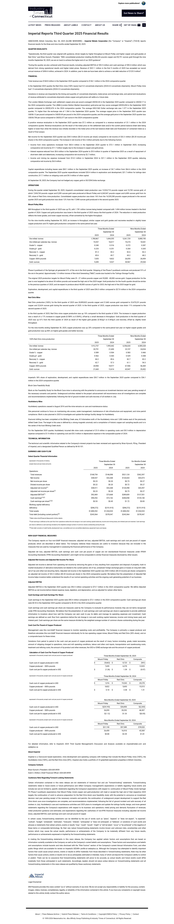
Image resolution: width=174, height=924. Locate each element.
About (37, 914)
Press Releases (52, 25)
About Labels (71, 25)
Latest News (34, 25)
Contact (86, 25)
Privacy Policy (124, 914)
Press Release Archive (50, 914)
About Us (100, 25)
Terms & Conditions (88, 914)
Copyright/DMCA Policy (108, 914)
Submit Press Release (70, 914)
